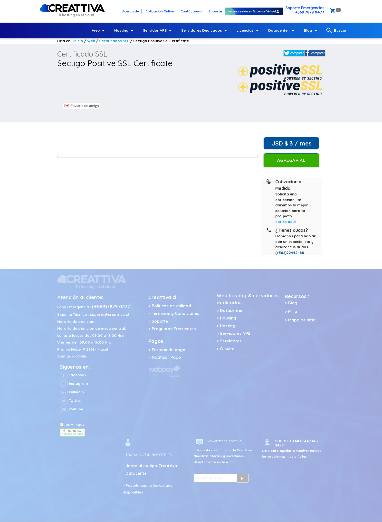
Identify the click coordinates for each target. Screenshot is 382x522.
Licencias (249, 30)
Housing (228, 317)
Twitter (70, 400)
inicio (78, 41)
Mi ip (292, 311)
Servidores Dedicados (205, 30)
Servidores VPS (235, 333)
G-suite (227, 348)
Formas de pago (168, 349)
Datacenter (282, 30)
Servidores (231, 340)
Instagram (74, 383)
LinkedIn (72, 392)
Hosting (125, 30)
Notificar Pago (166, 357)
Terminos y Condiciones (175, 313)
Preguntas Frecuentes (174, 328)
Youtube (71, 409)
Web (99, 30)
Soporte (160, 321)
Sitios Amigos (72, 424)
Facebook (73, 375)
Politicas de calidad (171, 305)
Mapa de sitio (301, 319)
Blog (311, 30)
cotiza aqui (285, 221)
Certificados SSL (114, 41)
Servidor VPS (158, 30)
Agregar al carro (291, 162)
